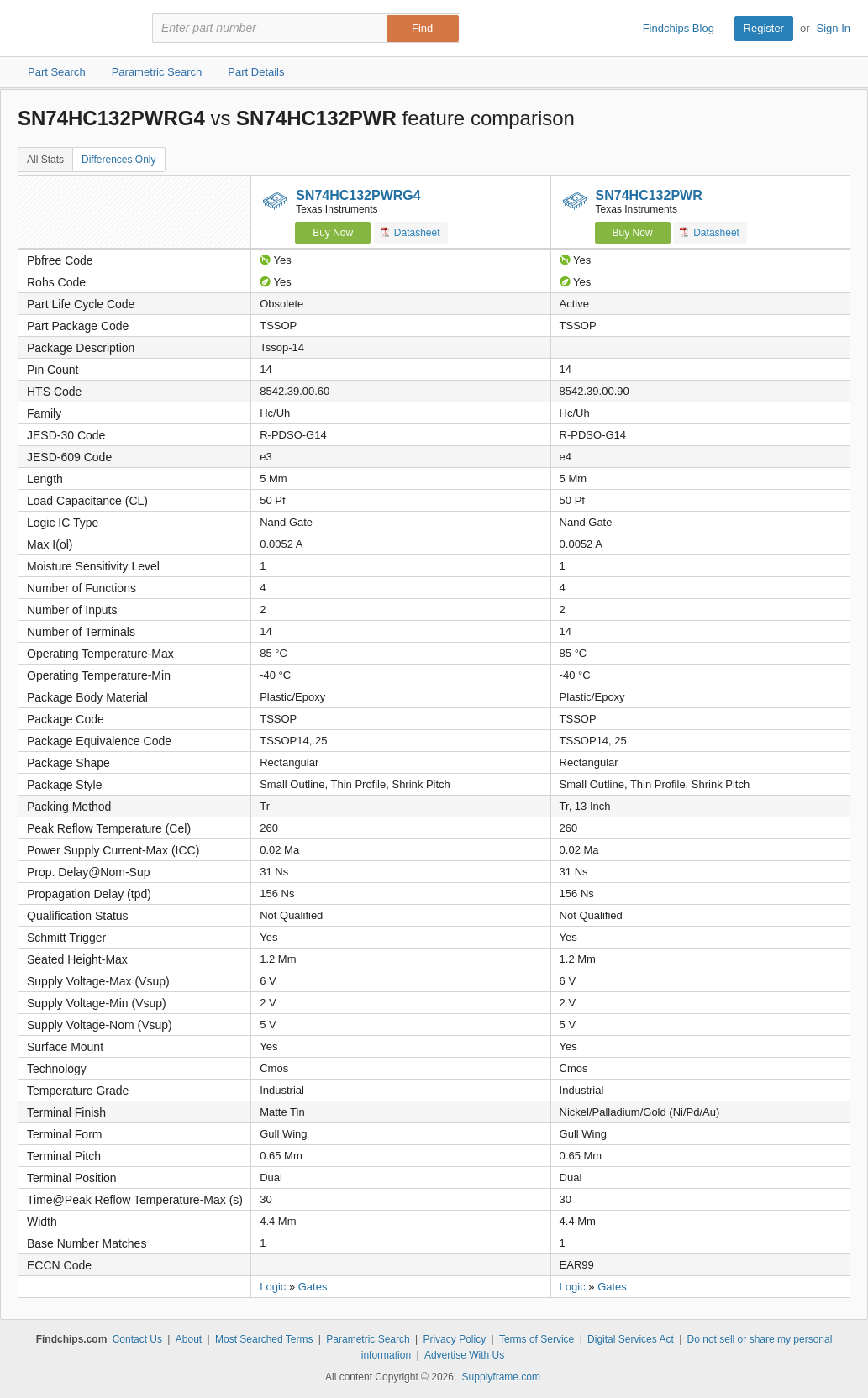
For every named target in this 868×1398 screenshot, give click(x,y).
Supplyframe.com (501, 1377)
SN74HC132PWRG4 (358, 195)
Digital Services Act (630, 1339)
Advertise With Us (464, 1355)
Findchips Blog (678, 28)
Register (764, 28)
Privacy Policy (454, 1339)
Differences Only (118, 160)
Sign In (833, 28)
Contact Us (137, 1339)
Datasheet (410, 232)
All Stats (45, 160)
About (189, 1339)
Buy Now (333, 233)
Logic (273, 1286)
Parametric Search (367, 1339)
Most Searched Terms (264, 1339)
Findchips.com (72, 28)
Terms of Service (536, 1339)
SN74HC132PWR (649, 195)
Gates (313, 1286)
